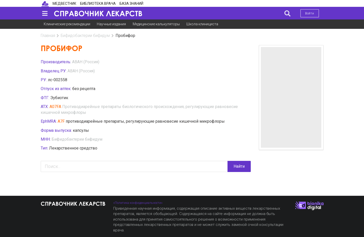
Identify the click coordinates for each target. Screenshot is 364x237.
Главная (48, 35)
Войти (309, 13)
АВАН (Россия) (85, 61)
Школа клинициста (202, 24)
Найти (239, 166)
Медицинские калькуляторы (156, 24)
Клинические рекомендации (67, 24)
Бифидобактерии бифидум (85, 35)
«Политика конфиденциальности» (138, 203)
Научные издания (111, 24)
